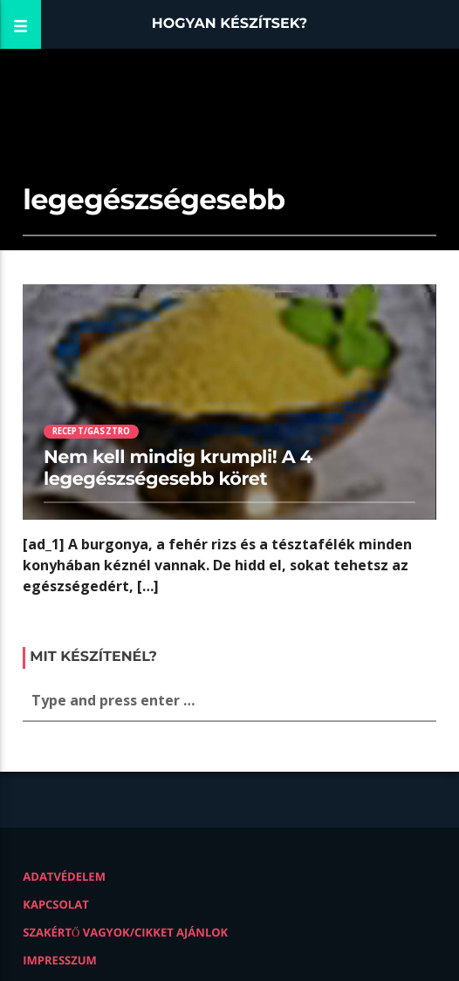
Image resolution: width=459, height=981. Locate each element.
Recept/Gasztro (91, 431)
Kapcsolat (55, 904)
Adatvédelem (64, 876)
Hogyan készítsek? (230, 24)
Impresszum (60, 960)
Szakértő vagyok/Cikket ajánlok (125, 932)
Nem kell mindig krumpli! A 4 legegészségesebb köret (178, 468)
